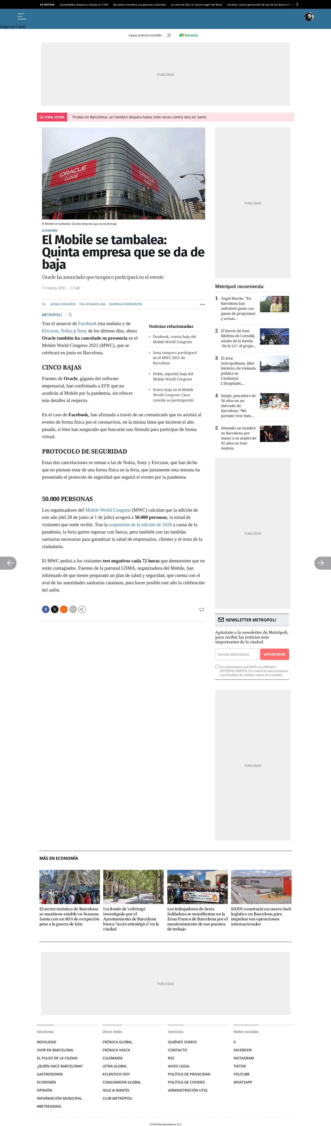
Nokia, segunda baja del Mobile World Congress (173, 376)
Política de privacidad (189, 1074)
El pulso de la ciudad (57, 1058)
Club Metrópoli (117, 1098)
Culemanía (112, 1058)
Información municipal (59, 1098)
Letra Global (114, 1066)
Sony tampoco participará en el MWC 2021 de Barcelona (175, 358)
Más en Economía (58, 858)
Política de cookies (186, 1082)
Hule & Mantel (116, 1090)
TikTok (240, 1066)
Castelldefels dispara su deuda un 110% (84, 4)
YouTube (242, 1074)
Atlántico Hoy (116, 1074)
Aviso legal (179, 1066)
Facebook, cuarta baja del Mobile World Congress (174, 339)
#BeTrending (49, 1106)
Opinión (44, 1090)
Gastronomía (50, 1074)
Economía (50, 230)
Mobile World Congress (108, 510)
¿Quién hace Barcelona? (60, 1066)
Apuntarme (274, 654)
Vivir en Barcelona (55, 1050)
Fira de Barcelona (92, 304)
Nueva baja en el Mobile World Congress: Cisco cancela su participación (173, 394)
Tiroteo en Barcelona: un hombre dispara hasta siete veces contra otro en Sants (139, 117)
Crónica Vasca (116, 1050)
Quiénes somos (182, 1042)
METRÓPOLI (52, 314)
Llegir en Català (13, 26)
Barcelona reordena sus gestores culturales (139, 4)
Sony (82, 330)
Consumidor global (121, 1082)
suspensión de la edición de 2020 (140, 524)
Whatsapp (243, 1082)
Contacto (177, 1050)
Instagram (244, 1058)
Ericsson (50, 330)
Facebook (87, 323)
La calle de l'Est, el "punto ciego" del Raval (196, 4)
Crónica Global (117, 1042)
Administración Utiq (187, 1090)
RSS (171, 1058)
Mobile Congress (63, 304)
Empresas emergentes (125, 304)
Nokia (66, 330)
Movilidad (46, 1042)
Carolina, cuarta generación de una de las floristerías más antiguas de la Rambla (276, 4)
